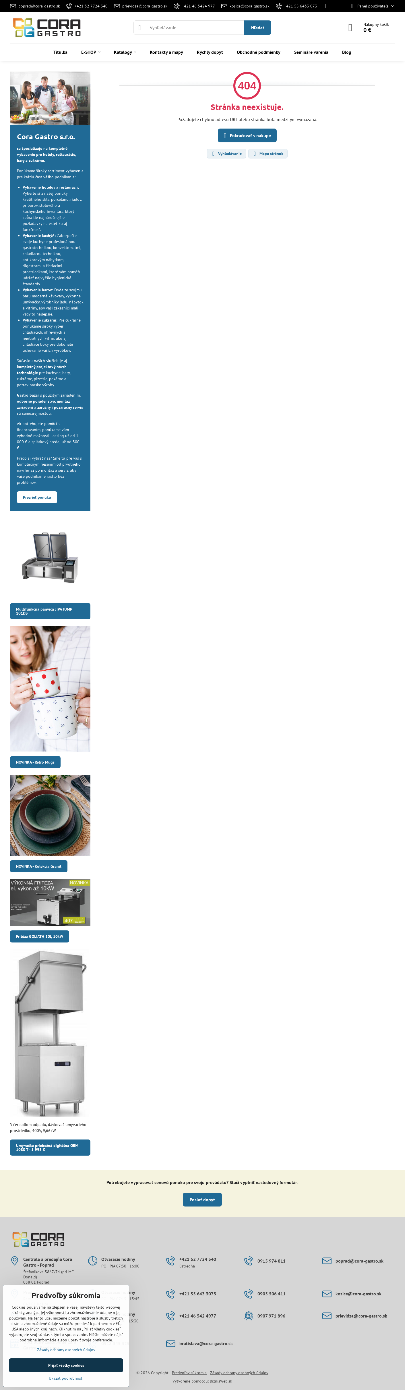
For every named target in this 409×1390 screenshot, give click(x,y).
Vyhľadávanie (226, 153)
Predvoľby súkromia (189, 1372)
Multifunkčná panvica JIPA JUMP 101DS (44, 611)
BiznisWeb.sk (221, 1381)
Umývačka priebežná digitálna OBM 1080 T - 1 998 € (47, 1147)
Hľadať (257, 27)
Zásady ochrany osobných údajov (239, 1372)
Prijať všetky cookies (66, 1365)
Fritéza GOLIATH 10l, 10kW (39, 936)
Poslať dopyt (202, 1199)
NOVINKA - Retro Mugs (35, 762)
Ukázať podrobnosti (66, 1378)
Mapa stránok (267, 153)
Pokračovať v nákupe (246, 135)
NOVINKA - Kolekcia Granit (38, 866)
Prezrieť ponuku (37, 497)
